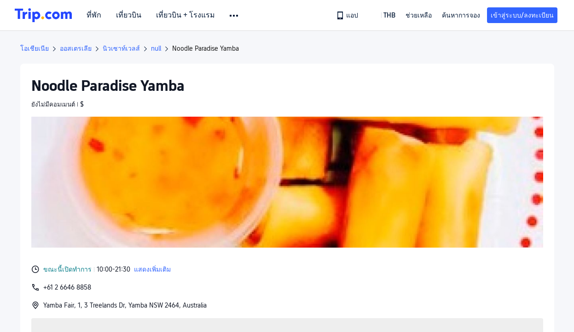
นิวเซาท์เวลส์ (121, 48)
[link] (348, 15)
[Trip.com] (43, 15)
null (156, 48)
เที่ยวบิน (128, 15)
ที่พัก (94, 15)
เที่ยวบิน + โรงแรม (185, 15)
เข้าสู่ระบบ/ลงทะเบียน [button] (522, 15)
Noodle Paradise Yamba (205, 48)
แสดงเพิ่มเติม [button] (152, 269)
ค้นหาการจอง (461, 15)
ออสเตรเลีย (76, 48)
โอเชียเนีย (34, 48)
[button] (234, 15)
